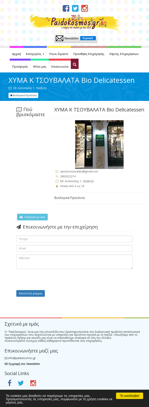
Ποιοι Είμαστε (58, 54)
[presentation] (45, 279)
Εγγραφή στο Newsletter (22, 364)
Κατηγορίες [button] (35, 54)
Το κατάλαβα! (129, 396)
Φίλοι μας (39, 66)
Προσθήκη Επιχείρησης (88, 54)
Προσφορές (20, 66)
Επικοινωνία (59, 66)
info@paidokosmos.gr (22, 358)
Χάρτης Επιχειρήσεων (124, 54)
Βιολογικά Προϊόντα (23, 95)
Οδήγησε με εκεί (32, 217)
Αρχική (16, 54)
